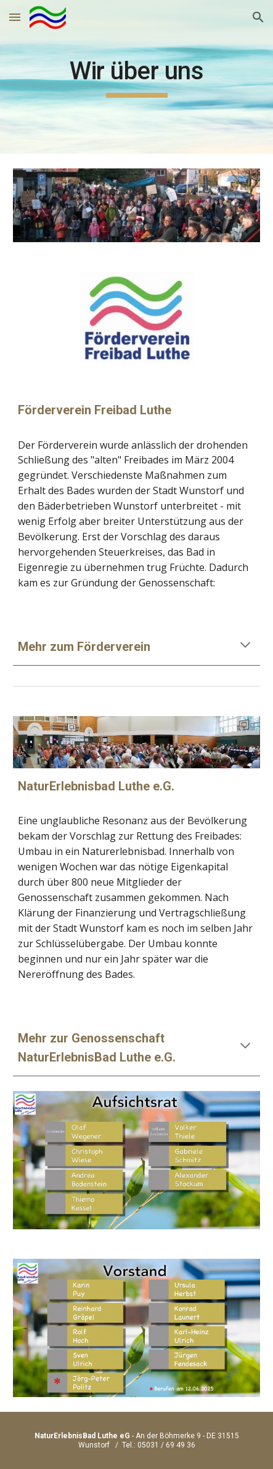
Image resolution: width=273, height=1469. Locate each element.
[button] (15, 17)
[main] (136, 77)
